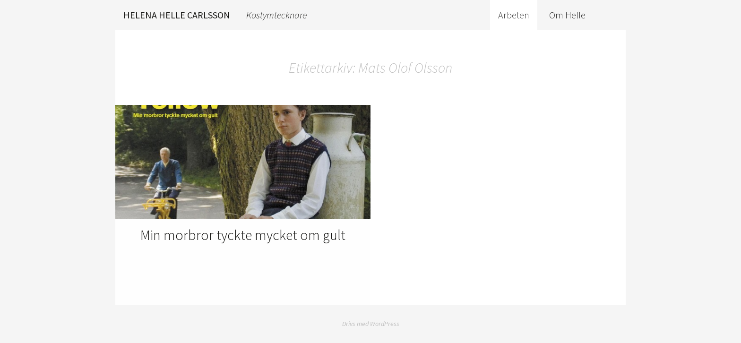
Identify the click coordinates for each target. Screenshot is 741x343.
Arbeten (513, 15)
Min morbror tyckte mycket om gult (242, 235)
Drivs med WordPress (370, 323)
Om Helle (567, 15)
